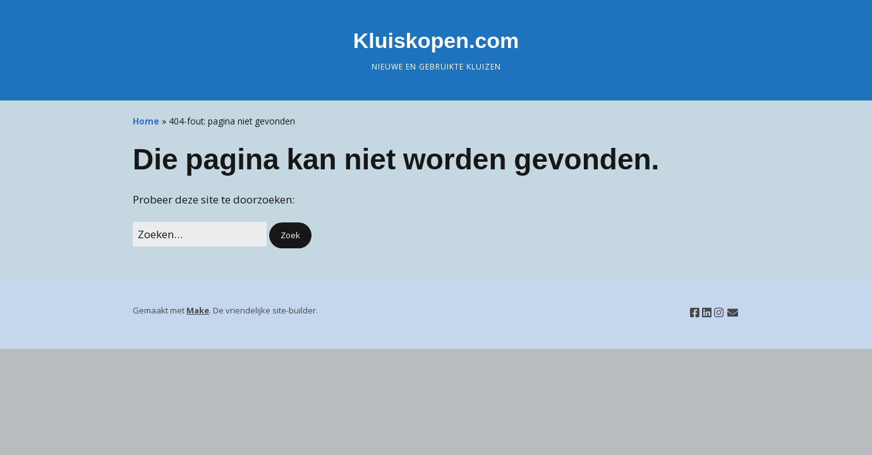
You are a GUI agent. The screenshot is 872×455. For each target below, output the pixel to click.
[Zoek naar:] (200, 234)
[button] (290, 235)
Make (197, 310)
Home (146, 121)
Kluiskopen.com (436, 40)
